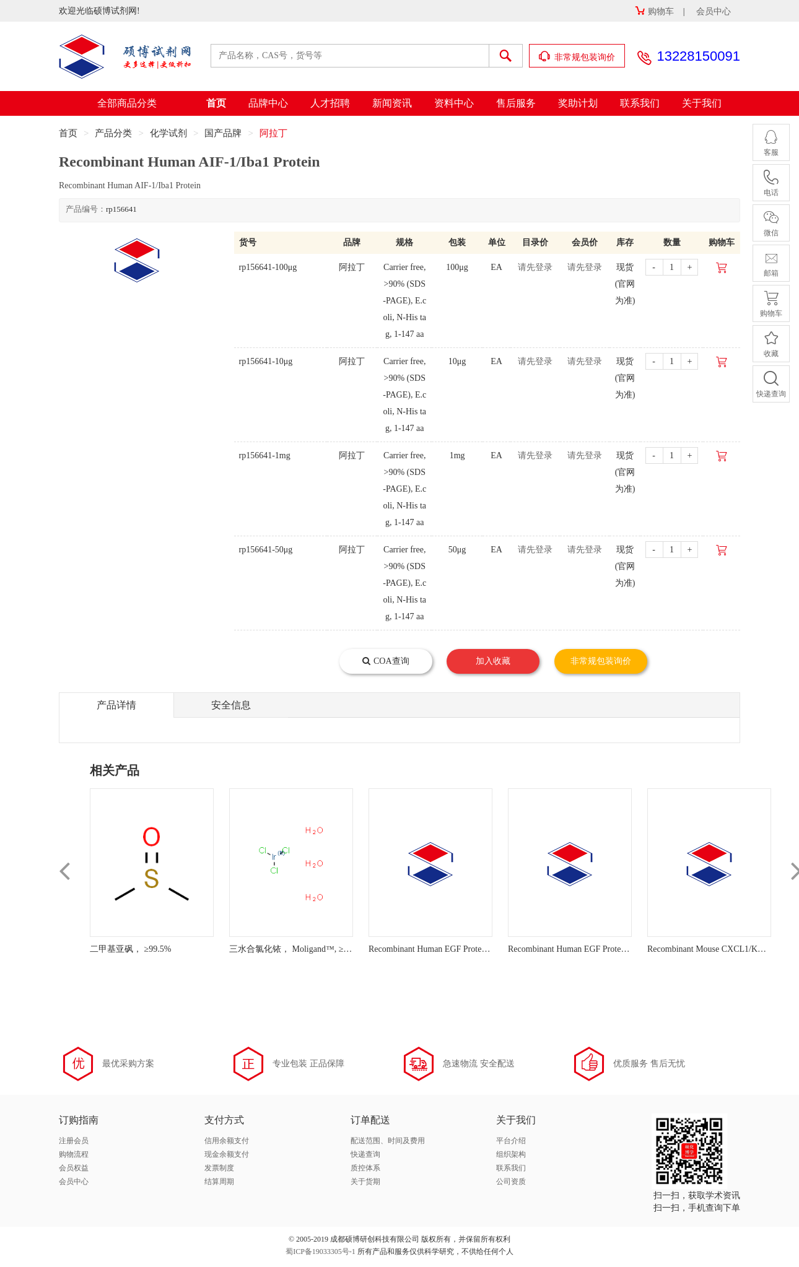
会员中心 (713, 11)
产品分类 (113, 133)
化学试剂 (168, 133)
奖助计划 (578, 103)
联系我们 (640, 103)
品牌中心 (268, 103)
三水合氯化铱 (255, 949)
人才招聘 (330, 103)
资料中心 (454, 103)
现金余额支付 (226, 1154)
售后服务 (516, 103)
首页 (216, 103)
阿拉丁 (273, 133)
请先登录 (535, 267)
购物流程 (74, 1154)
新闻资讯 (392, 103)
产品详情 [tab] (116, 705)
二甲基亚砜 (111, 949)
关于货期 (365, 1181)
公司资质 (511, 1181)
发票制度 (219, 1168)
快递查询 (365, 1154)
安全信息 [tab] (231, 705)
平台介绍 (511, 1140)
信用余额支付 (226, 1140)
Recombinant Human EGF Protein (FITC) (442, 949)
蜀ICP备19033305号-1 (321, 1251)
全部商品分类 (127, 103)
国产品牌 (223, 133)
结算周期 (219, 1181)
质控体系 (365, 1168)
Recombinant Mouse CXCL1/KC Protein (718, 949)
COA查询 (385, 661)
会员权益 (74, 1168)
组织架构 (511, 1154)
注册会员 (74, 1140)
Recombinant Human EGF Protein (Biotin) (582, 949)
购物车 (654, 11)
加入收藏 (493, 661)
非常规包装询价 (577, 56)
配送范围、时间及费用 (388, 1140)
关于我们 (702, 103)
